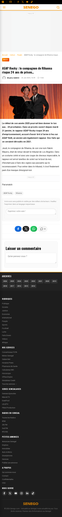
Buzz (5, 60)
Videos (4, 339)
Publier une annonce (9, 463)
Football (5, 328)
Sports (4, 325)
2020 (47, 281)
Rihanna (19, 193)
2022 (33, 281)
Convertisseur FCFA (9, 352)
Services (5, 459)
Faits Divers (6, 335)
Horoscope (6, 373)
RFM (3, 421)
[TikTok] (33, 493)
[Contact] (10, 2)
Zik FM (4, 425)
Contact (5, 476)
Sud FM (5, 428)
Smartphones (7, 456)
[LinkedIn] (27, 493)
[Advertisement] (31, 32)
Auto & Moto (7, 452)
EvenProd (5, 401)
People (5, 321)
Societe (5, 307)
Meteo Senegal (8, 356)
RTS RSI (5, 432)
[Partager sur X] (26, 229)
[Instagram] (21, 493)
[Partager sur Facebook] (18, 229)
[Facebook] (18, 2)
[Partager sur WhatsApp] (33, 229)
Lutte (4, 332)
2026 (5, 281)
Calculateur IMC (8, 370)
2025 (12, 281)
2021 (40, 281)
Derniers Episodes (9, 394)
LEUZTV (5, 404)
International (7, 318)
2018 (5, 286)
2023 (26, 281)
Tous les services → (9, 384)
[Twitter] (23, 2)
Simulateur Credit (8, 380)
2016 (19, 286)
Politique (5, 304)
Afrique (5, 342)
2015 (26, 286)
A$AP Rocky (8, 193)
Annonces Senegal (9, 441)
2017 (12, 286)
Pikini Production (8, 408)
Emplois (5, 445)
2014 (33, 286)
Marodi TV (6, 397)
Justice (5, 311)
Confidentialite (7, 479)
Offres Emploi (7, 377)
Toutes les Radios (9, 418)
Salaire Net (6, 359)
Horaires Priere (7, 363)
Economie (6, 314)
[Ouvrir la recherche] (58, 7)
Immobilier (6, 449)
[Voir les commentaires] (42, 229)
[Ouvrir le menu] (4, 7)
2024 (19, 281)
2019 (54, 281)
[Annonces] (3, 2)
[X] (10, 493)
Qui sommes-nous (9, 472)
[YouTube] (27, 2)
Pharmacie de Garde (9, 366)
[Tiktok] (32, 2)
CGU (4, 483)
